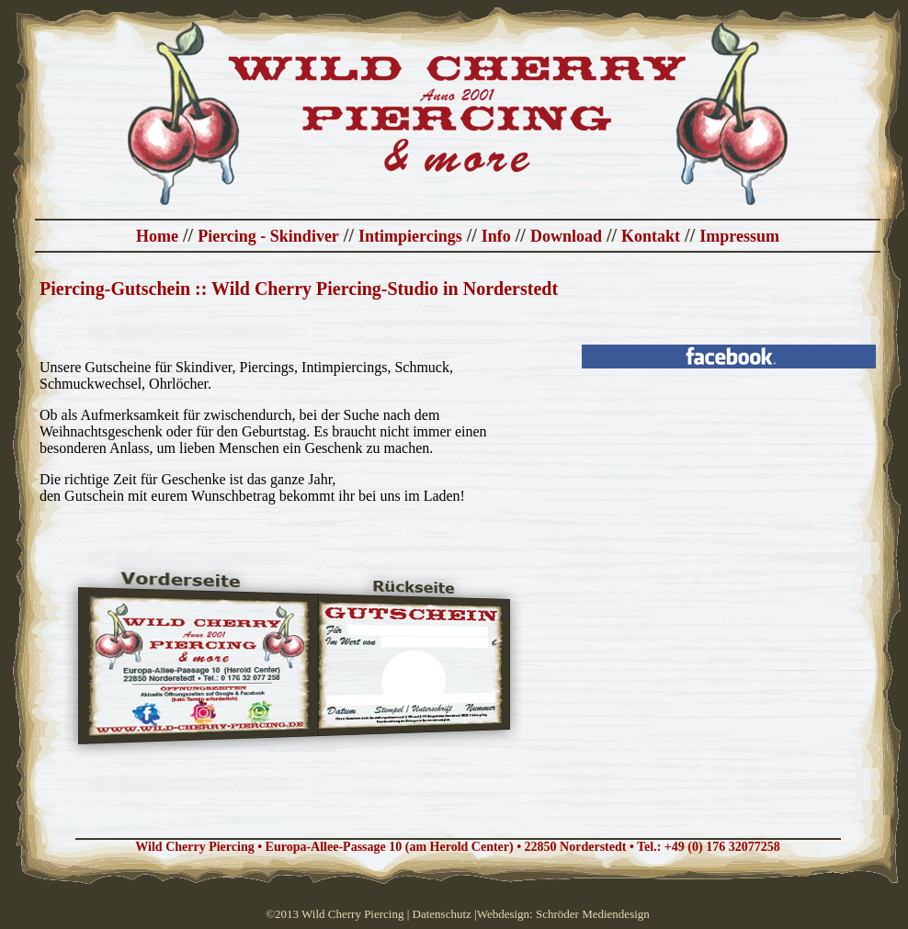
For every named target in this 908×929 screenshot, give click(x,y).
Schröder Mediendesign (593, 914)
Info (496, 236)
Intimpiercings (410, 236)
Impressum (739, 236)
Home (157, 236)
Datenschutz (442, 914)
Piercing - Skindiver (268, 236)
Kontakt (650, 236)
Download (566, 236)
